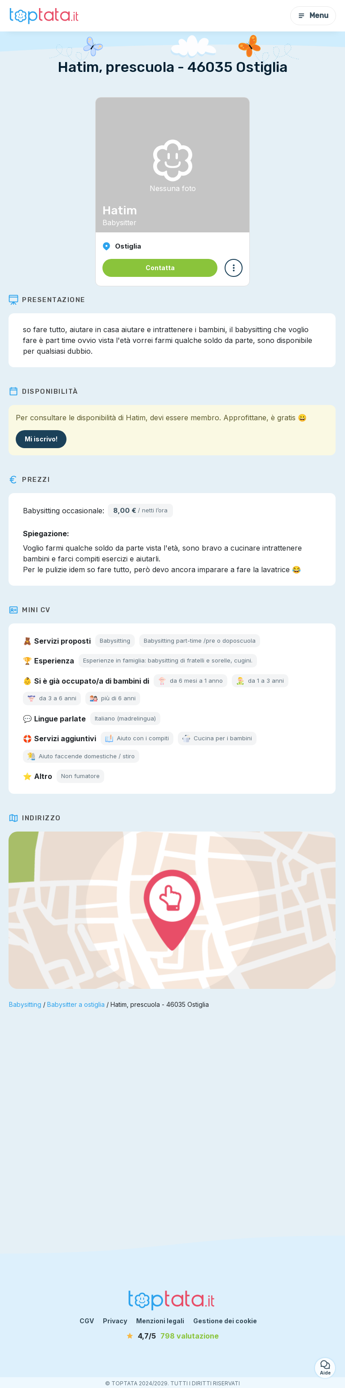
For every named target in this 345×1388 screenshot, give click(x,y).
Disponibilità (44, 391)
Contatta (160, 267)
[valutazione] (172, 1335)
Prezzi (29, 480)
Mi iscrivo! (41, 439)
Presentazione (47, 300)
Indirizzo (35, 818)
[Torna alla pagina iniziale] (45, 15)
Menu (313, 15)
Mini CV (30, 610)
